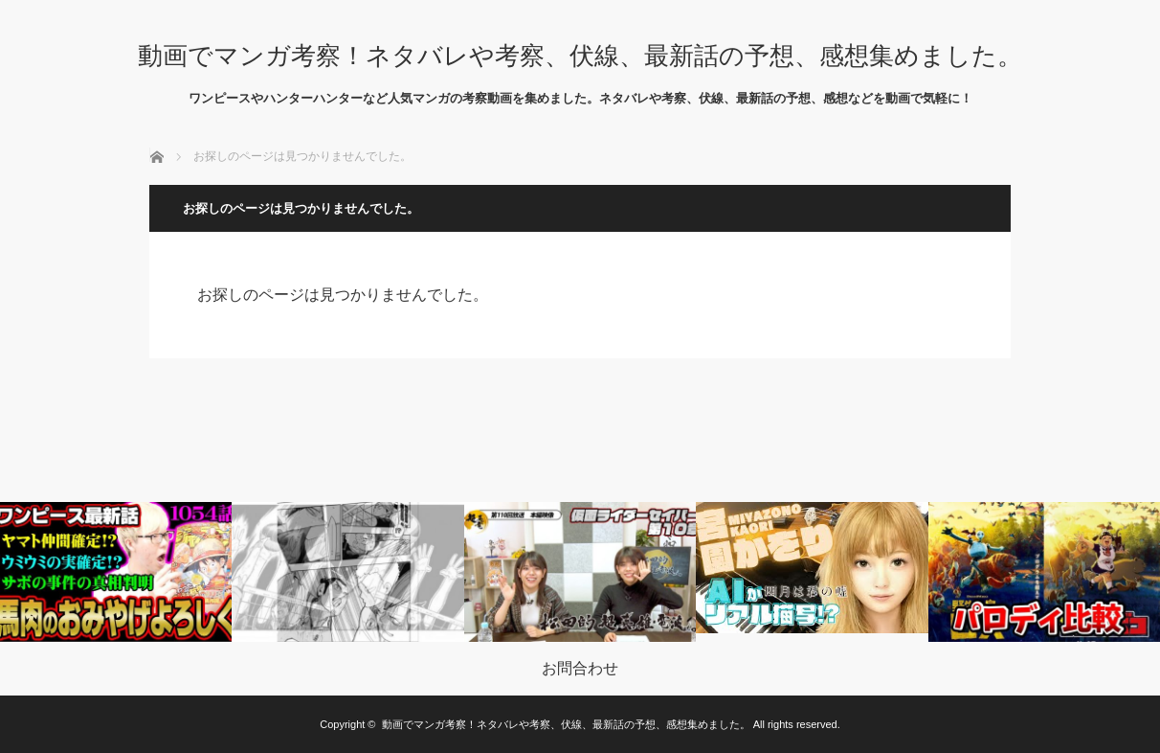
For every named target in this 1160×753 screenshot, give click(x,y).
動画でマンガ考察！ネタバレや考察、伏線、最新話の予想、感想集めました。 (580, 55)
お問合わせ (580, 668)
